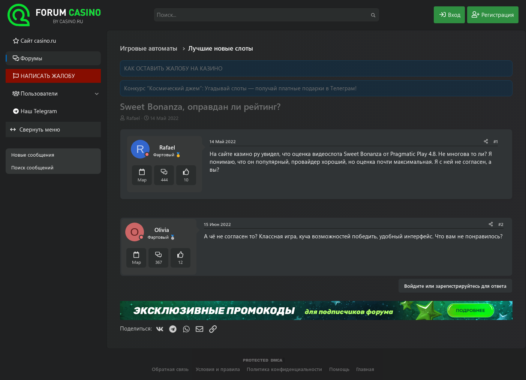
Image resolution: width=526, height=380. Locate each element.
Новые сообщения (32, 154)
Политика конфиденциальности (284, 369)
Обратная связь (170, 369)
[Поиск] (266, 14)
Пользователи (39, 93)
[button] (96, 93)
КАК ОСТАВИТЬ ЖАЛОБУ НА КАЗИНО (173, 68)
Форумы (31, 58)
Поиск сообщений (32, 167)
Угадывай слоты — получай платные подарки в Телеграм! (281, 88)
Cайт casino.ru (38, 40)
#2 (501, 224)
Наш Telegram (39, 111)
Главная (365, 369)
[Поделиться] (486, 141)
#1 (495, 141)
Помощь (339, 369)
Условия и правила (218, 369)
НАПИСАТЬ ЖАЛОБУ (48, 75)
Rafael (133, 118)
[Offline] (147, 155)
